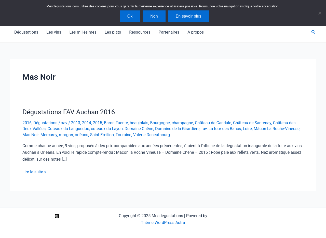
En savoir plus (188, 16)
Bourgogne (160, 122)
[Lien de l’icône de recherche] (313, 32)
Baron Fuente (116, 122)
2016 (27, 122)
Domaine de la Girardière (177, 128)
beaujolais (139, 122)
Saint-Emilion (102, 134)
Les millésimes (82, 32)
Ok (129, 16)
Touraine (123, 134)
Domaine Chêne (139, 128)
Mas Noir (30, 134)
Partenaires (168, 32)
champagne (182, 122)
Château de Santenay (252, 122)
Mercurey (48, 134)
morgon (66, 134)
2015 (97, 122)
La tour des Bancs (225, 128)
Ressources (139, 32)
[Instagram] (57, 216)
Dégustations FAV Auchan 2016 (68, 112)
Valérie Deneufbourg (151, 134)
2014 (86, 122)
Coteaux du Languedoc (68, 128)
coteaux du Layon (107, 128)
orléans (81, 134)
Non (154, 16)
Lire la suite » (34, 172)
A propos (195, 32)
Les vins (53, 32)
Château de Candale (213, 122)
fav (204, 128)
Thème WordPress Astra (163, 222)
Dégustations (26, 32)
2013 (75, 122)
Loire (247, 128)
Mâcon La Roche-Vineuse (277, 128)
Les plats (113, 32)
